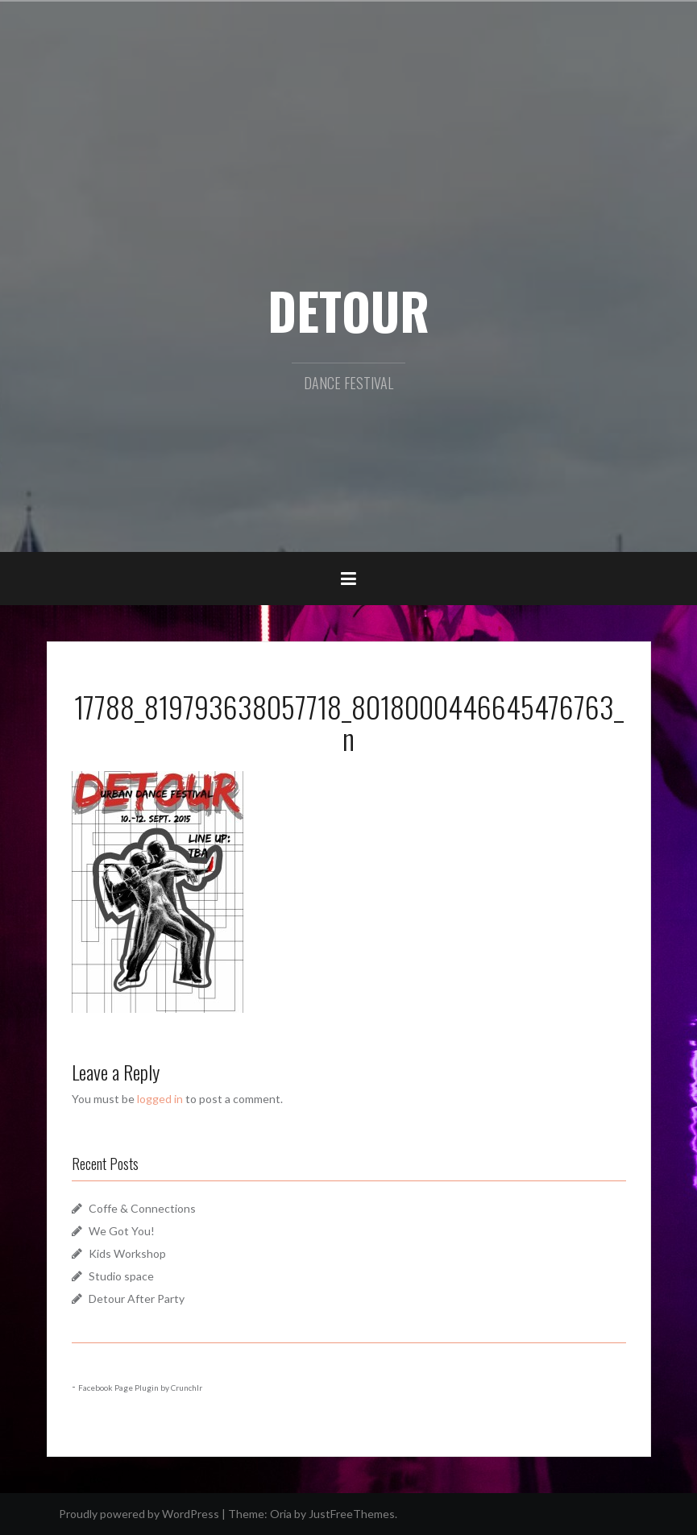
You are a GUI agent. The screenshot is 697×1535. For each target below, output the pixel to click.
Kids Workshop (127, 1253)
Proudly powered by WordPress (139, 1513)
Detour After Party (137, 1298)
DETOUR (348, 310)
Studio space (121, 1276)
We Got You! (122, 1231)
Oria (281, 1513)
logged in (160, 1099)
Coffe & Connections (142, 1208)
